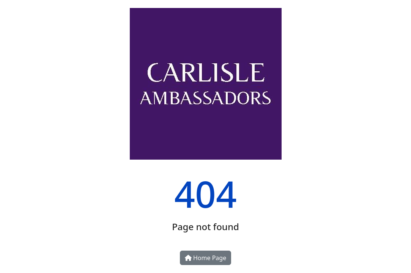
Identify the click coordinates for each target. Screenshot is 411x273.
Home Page (205, 258)
